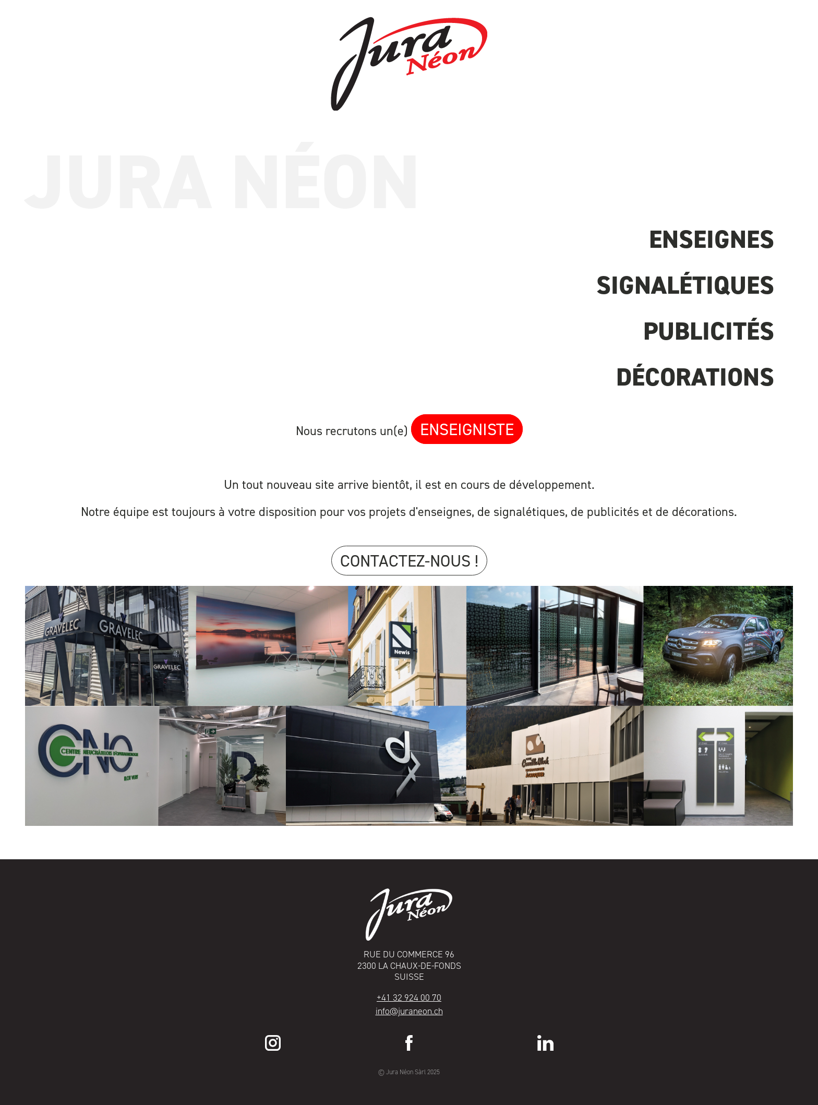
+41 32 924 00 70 (409, 997)
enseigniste (467, 429)
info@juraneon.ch (409, 1011)
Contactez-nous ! (409, 560)
